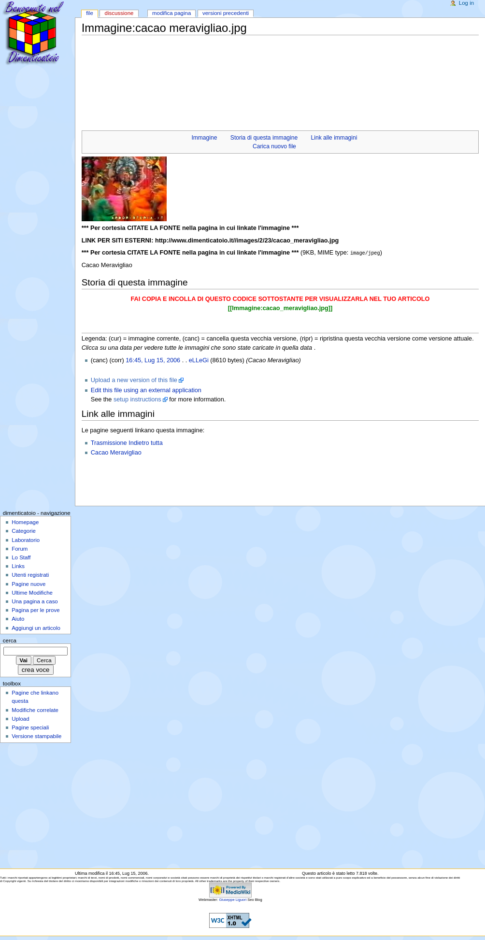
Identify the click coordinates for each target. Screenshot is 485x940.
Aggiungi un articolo (36, 627)
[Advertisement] (257, 58)
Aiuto (18, 618)
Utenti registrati (30, 574)
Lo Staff (21, 557)
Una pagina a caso (35, 601)
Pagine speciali (30, 727)
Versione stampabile (36, 736)
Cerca (9, 640)
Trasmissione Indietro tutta (127, 442)
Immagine (204, 137)
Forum (20, 548)
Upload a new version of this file (134, 379)
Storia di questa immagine (264, 137)
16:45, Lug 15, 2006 (153, 359)
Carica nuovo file (274, 146)
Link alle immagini (334, 137)
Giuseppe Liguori (232, 899)
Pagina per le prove (35, 609)
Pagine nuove (28, 583)
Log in (466, 3)
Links (18, 566)
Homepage (25, 522)
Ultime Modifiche (32, 592)
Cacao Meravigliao (116, 452)
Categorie (24, 530)
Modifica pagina (171, 13)
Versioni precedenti (225, 13)
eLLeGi (199, 359)
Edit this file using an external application (146, 389)
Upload (20, 718)
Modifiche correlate (35, 709)
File (89, 13)
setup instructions (137, 399)
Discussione (119, 13)
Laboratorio (26, 539)
